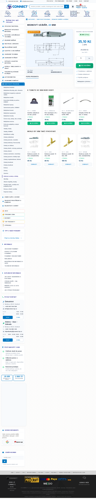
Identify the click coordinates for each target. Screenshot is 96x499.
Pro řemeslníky (59, 1)
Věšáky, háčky (7, 130)
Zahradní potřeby (11, 59)
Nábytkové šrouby (9, 117)
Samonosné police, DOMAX (11, 109)
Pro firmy (69, 1)
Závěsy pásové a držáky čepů (12, 158)
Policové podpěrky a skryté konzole (11, 126)
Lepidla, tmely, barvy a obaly (13, 68)
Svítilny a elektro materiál (11, 63)
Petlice (6, 169)
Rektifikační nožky (9, 135)
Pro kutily (50, 1)
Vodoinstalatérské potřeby (11, 74)
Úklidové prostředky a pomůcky (13, 202)
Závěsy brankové (8, 163)
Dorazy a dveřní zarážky (10, 190)
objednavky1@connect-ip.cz (13, 332)
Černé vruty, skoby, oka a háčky (12, 120)
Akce (6, 212)
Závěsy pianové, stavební (11, 141)
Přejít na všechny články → (12, 239)
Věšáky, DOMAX (8, 132)
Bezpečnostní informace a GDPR (14, 263)
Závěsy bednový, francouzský (12, 144)
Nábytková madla (8, 99)
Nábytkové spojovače (10, 114)
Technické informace (12, 267)
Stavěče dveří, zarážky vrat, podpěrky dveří (11, 186)
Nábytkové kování (9, 111)
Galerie (47, 473)
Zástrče (6, 174)
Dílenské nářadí (10, 41)
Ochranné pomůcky (11, 82)
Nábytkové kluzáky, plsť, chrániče (13, 91)
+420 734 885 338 (11, 330)
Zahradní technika (11, 55)
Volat (8, 318)
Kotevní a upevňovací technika (12, 37)
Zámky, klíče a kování (12, 198)
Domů (12, 473)
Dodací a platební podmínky (11, 253)
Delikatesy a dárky (11, 207)
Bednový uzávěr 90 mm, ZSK (67, 156)
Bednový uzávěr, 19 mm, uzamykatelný (84, 156)
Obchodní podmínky (11, 250)
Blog (80, 1)
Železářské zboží (11, 48)
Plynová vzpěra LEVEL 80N (66, 115)
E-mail (18, 318)
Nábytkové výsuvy (8, 106)
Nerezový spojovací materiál (12, 31)
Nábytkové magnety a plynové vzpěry (12, 95)
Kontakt (86, 1)
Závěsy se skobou (9, 146)
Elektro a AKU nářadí (12, 52)
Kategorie (31, 20)
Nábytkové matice (9, 123)
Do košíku (34, 124)
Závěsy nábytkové (9, 138)
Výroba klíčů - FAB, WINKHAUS (11, 283)
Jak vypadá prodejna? (12, 291)
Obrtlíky (6, 180)
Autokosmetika (10, 78)
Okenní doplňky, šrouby (10, 183)
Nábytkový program (43, 20)
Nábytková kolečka (9, 88)
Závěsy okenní (8, 152)
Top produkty (10, 223)
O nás (75, 1)
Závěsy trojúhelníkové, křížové (12, 160)
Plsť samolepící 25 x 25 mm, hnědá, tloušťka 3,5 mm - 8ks (51, 115)
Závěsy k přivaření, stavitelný (12, 155)
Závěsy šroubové (8, 166)
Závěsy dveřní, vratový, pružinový (13, 149)
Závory (5, 172)
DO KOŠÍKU (85, 66)
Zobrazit (34, 165)
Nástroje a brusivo (12, 45)
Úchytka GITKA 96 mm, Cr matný (84, 115)
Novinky (7, 219)
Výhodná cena (10, 215)
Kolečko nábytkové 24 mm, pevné (33, 115)
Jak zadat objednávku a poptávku (13, 278)
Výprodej (8, 226)
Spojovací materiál (11, 27)
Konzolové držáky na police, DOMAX (11, 102)
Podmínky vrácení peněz (13, 257)
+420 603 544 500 (12, 1)
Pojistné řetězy (8, 193)
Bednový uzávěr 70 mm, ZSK (50, 156)
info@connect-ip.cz (26, 1)
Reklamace (8, 260)
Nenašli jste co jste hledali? (12, 287)
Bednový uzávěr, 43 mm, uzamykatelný (33, 156)
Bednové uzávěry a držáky (60, 20)
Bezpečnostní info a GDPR (79, 473)
